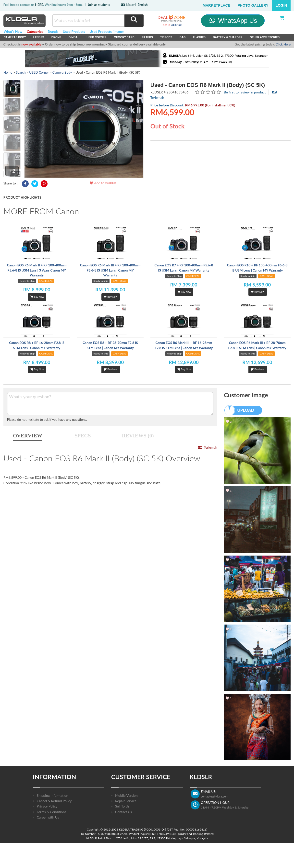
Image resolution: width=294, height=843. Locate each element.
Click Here (283, 44)
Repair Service (125, 801)
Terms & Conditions (51, 812)
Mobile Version (126, 795)
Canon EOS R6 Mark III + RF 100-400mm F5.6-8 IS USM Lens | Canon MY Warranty (110, 270)
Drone (56, 37)
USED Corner (96, 37)
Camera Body (62, 72)
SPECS (83, 436)
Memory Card (124, 37)
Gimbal (74, 37)
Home (7, 72)
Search (21, 72)
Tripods (166, 37)
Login (281, 5)
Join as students (99, 5)
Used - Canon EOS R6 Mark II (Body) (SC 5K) (207, 85)
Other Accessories (265, 37)
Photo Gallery (253, 5)
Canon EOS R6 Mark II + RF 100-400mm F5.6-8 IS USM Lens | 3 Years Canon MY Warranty (37, 270)
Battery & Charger (228, 37)
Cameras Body (15, 37)
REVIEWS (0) (138, 436)
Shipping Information (52, 795)
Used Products (74, 31)
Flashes (199, 37)
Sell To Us (122, 806)
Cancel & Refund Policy (54, 801)
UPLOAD (241, 410)
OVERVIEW (27, 436)
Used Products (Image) (106, 31)
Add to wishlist (102, 183)
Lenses (38, 37)
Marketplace (216, 5)
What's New (13, 31)
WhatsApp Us (232, 20)
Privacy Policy (47, 806)
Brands (53, 31)
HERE (39, 5)
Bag (183, 37)
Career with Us (48, 817)
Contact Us (123, 812)
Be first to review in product (245, 92)
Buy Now (37, 297)
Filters (147, 37)
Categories (35, 31)
